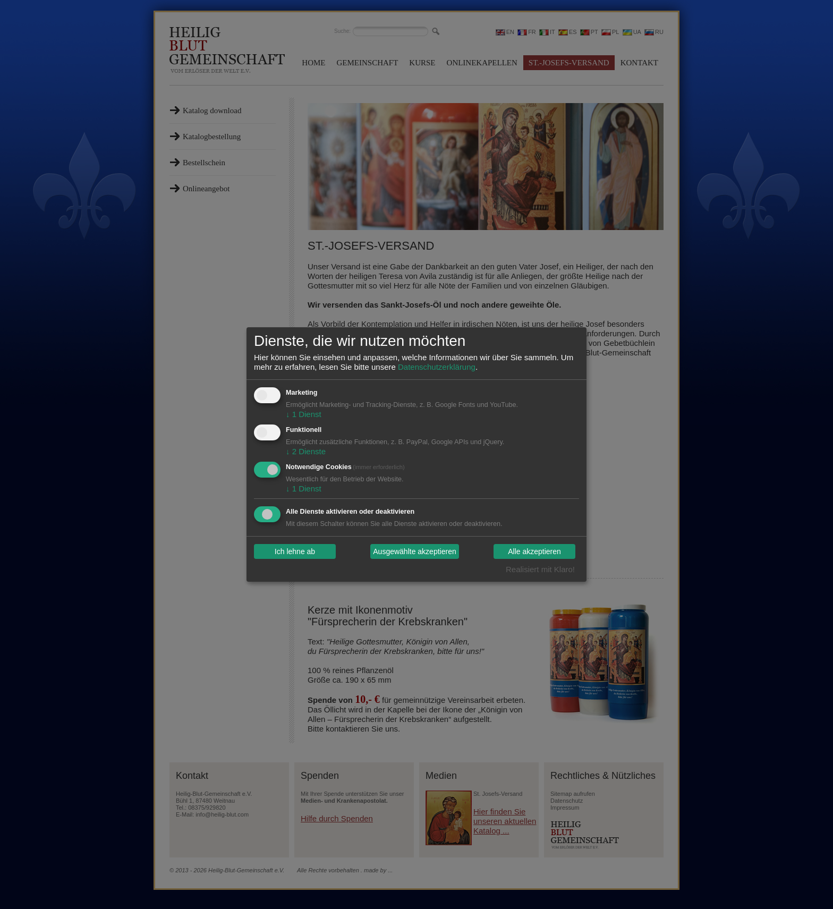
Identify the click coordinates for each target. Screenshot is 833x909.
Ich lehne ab (295, 551)
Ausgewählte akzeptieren (414, 551)
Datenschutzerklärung (436, 366)
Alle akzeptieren (534, 551)
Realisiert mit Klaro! (540, 569)
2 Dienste (306, 451)
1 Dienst (303, 414)
